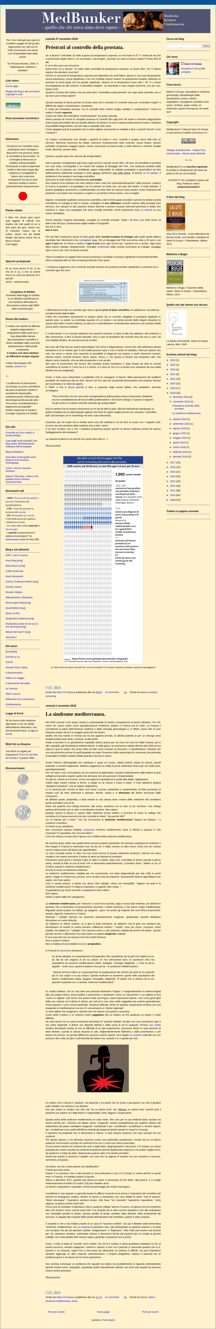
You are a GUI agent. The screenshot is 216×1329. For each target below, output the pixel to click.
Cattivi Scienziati (14, 571)
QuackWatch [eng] (15, 608)
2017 (173, 462)
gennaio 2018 (180, 456)
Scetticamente (13, 704)
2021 (173, 378)
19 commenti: (112, 692)
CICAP (9, 662)
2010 (173, 495)
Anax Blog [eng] (14, 560)
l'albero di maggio (15, 678)
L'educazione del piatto (18, 683)
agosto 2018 (180, 428)
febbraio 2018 (180, 452)
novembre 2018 (181, 401)
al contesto (136, 1035)
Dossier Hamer (14, 586)
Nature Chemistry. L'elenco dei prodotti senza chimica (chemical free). (22, 479)
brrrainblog (11, 651)
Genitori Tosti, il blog (16, 667)
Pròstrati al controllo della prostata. (85, 47)
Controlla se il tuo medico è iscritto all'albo (20, 434)
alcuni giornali (76, 387)
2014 (173, 476)
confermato (103, 246)
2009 (173, 499)
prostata (152, 692)
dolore (151, 1297)
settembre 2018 (181, 423)
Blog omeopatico (15, 451)
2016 (173, 467)
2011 (173, 490)
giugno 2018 (180, 433)
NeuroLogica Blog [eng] (18, 602)
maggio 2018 (180, 437)
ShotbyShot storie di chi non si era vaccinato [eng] (22, 625)
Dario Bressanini (14, 576)
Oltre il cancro (13, 693)
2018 (173, 393)
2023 (173, 369)
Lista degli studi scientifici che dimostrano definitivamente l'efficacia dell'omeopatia (21, 443)
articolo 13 (20, 366)
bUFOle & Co (13, 656)
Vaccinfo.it (11, 637)
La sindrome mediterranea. (75, 714)
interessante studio (16, 539)
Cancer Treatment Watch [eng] (22, 581)
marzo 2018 (179, 447)
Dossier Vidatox (14, 592)
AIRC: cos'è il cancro (17, 555)
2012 (173, 485)
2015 (173, 471)
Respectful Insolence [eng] (20, 618)
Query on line (13, 613)
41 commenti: (112, 1297)
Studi (16, 508)
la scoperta (84, 1227)
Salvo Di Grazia (193, 64)
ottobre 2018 (180, 419)
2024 (173, 364)
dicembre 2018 (181, 397)
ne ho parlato (150, 173)
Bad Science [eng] (15, 565)
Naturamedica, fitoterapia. (19, 597)
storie (75, 1301)
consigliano (85, 240)
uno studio (155, 1024)
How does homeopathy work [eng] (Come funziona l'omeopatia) (21, 460)
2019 (173, 388)
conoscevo (89, 829)
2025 (173, 360)
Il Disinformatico (14, 672)
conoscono (65, 950)
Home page (103, 1311)
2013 (173, 481)
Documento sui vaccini (23, 515)
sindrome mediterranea (58, 1301)
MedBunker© (173, 129)
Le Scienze (11, 688)
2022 (173, 374)
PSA (125, 166)
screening (51, 696)
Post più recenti (56, 1311)
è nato (61, 1193)
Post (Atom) (108, 1320)
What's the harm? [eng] (18, 632)
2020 (173, 383)
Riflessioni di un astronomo (20, 699)
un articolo (146, 209)
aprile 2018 (179, 442)
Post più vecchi (150, 1311)
